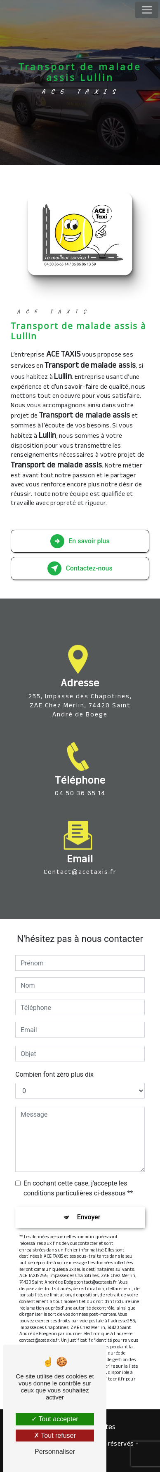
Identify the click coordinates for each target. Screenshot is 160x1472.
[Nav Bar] (146, 10)
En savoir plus (79, 541)
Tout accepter (54, 1419)
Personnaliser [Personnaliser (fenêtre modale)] (55, 1451)
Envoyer (89, 1217)
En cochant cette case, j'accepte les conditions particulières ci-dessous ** (78, 1188)
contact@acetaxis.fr (80, 860)
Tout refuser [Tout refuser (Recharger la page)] (55, 1435)
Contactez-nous (79, 568)
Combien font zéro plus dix (54, 1074)
